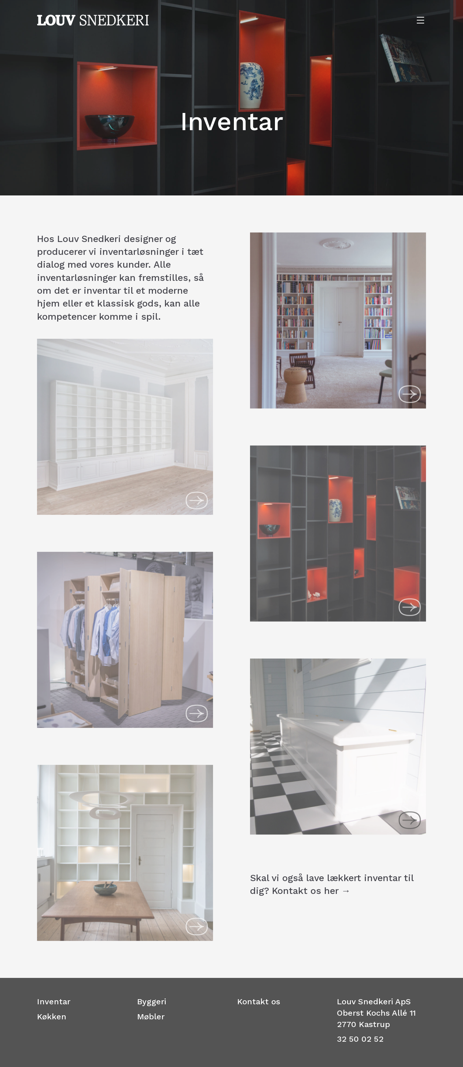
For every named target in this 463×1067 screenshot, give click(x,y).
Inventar (53, 1001)
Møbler (151, 1016)
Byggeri (151, 1001)
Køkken (51, 1016)
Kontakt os (258, 1001)
